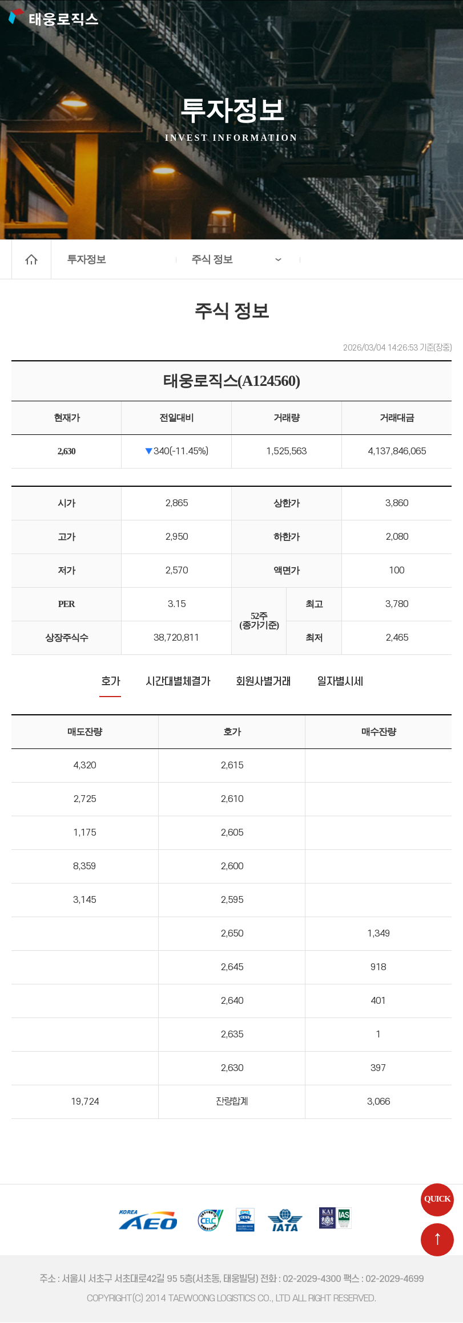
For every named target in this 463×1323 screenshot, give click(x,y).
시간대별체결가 (178, 683)
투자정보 (86, 259)
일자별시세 (340, 683)
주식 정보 (211, 259)
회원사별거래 (263, 683)
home (31, 259)
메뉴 (440, 20)
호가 (110, 683)
